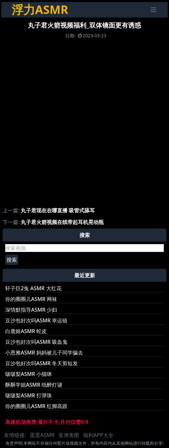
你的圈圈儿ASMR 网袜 (31, 299)
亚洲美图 (68, 435)
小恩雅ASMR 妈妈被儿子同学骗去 (44, 352)
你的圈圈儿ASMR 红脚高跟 (36, 406)
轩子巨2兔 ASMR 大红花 (33, 288)
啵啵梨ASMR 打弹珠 (28, 395)
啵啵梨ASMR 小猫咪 (28, 374)
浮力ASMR (40, 10)
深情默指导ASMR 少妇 (31, 309)
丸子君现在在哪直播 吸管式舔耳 (58, 210)
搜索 (11, 259)
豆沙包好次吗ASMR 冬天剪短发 (41, 363)
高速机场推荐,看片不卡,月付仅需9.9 (46, 422)
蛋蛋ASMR (42, 435)
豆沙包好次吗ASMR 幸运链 (36, 320)
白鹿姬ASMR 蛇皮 (26, 331)
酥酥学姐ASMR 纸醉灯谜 (33, 384)
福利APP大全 (98, 435)
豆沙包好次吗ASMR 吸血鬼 (36, 341)
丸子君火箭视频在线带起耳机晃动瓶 (62, 222)
